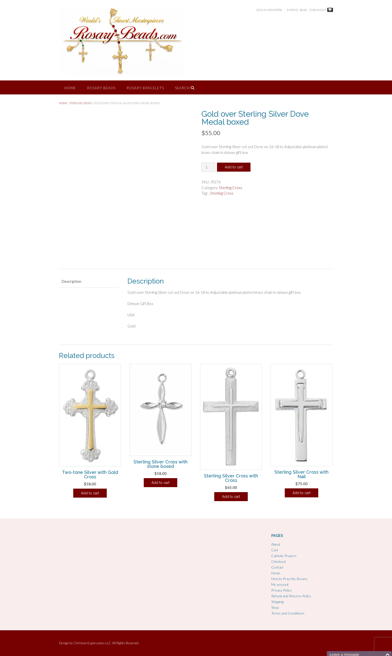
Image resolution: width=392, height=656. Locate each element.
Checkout (278, 561)
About (275, 544)
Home (70, 88)
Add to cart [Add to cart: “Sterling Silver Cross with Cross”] (231, 497)
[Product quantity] (208, 167)
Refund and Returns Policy (291, 596)
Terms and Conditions (287, 613)
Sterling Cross (80, 103)
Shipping (277, 602)
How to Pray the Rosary (289, 579)
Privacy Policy (281, 590)
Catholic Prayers (283, 556)
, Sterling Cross (221, 193)
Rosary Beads (101, 88)
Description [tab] (71, 281)
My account (280, 584)
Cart (274, 550)
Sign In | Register (269, 10)
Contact (277, 567)
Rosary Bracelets (145, 88)
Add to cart (234, 167)
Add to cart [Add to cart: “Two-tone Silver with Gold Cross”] (90, 493)
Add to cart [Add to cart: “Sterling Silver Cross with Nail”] (301, 493)
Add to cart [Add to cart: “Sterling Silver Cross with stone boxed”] (161, 483)
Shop (275, 607)
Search (184, 88)
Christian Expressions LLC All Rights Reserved (106, 643)
